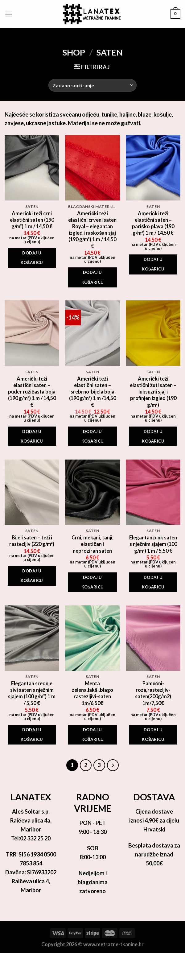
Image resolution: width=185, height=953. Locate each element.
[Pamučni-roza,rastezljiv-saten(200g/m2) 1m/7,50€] (153, 638)
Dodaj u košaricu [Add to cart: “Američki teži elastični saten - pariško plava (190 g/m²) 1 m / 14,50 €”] (153, 264)
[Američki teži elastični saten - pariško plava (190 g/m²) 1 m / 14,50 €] (153, 167)
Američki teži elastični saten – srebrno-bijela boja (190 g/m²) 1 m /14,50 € (92, 392)
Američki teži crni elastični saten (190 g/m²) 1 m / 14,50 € (32, 219)
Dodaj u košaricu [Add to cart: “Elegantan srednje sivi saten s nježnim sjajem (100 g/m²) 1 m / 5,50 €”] (32, 734)
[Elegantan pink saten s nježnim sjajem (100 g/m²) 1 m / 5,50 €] (153, 492)
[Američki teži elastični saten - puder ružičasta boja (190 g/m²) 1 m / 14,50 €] (32, 333)
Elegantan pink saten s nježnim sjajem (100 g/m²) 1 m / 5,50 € (153, 543)
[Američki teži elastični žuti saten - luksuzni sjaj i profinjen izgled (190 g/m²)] (153, 333)
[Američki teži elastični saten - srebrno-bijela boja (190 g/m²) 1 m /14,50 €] (92, 333)
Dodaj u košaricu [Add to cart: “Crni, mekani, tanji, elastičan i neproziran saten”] (92, 582)
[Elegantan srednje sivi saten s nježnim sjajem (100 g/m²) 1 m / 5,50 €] (32, 638)
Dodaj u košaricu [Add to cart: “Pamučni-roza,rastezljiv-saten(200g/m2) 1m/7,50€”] (153, 734)
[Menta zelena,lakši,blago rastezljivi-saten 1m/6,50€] (92, 638)
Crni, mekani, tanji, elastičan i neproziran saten (92, 543)
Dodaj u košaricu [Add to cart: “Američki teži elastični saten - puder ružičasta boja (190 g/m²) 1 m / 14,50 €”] (32, 436)
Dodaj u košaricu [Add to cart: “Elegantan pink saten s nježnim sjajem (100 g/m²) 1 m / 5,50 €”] (153, 582)
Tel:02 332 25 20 (31, 838)
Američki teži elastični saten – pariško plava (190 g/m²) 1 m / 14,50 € (153, 223)
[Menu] (9, 14)
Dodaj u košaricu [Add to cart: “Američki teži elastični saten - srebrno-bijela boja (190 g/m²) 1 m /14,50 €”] (92, 436)
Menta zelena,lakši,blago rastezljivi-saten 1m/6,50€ (92, 693)
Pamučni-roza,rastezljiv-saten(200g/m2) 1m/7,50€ (153, 693)
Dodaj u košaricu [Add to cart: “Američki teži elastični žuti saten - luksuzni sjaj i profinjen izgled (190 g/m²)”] (153, 436)
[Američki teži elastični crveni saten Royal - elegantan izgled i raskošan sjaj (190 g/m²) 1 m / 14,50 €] (92, 167)
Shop (74, 52)
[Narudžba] (92, 85)
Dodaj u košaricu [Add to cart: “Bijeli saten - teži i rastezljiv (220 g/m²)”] (32, 575)
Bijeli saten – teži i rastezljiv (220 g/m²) (31, 540)
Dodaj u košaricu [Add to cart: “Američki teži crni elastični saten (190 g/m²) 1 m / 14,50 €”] (32, 257)
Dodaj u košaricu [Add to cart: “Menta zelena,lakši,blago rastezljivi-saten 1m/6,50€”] (92, 734)
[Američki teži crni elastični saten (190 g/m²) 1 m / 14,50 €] (32, 167)
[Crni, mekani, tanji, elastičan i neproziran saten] (92, 492)
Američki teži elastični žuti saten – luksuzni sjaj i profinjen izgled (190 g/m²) (153, 392)
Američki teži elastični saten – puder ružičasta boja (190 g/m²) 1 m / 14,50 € (32, 392)
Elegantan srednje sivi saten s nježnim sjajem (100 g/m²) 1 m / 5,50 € (32, 693)
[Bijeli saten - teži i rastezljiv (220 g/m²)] (32, 492)
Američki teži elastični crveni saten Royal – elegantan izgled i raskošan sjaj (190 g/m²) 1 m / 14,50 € (92, 229)
